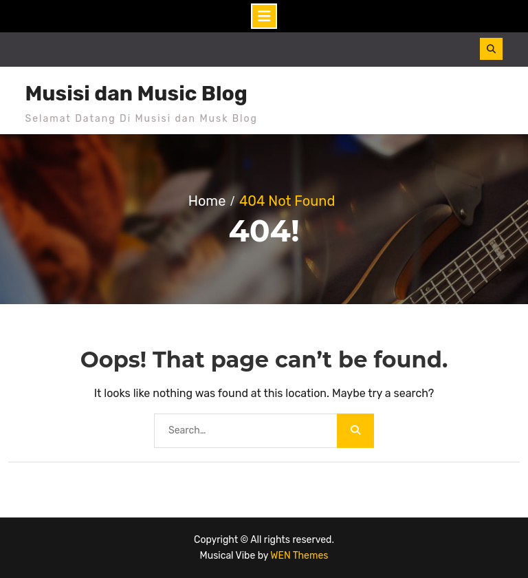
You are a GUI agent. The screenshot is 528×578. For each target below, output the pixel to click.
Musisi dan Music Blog (136, 93)
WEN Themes (299, 555)
